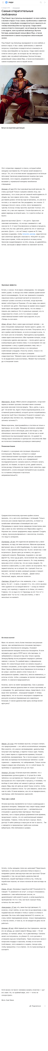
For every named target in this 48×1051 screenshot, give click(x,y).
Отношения (16, 8)
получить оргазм (28, 234)
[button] (24, 94)
